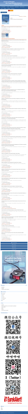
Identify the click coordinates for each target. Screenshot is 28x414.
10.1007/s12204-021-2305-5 (6, 165)
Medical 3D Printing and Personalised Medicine (16, 19)
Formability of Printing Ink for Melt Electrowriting (7, 225)
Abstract (3, 46)
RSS (2, 300)
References (2, 32)
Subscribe (8, 8)
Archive (2, 295)
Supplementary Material (7, 208)
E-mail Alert (3, 299)
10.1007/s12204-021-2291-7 (6, 45)
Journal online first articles (4, 310)
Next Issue (24, 16)
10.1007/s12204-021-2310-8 (6, 206)
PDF (7, 46)
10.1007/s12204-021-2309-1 (6, 197)
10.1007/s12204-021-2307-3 (6, 182)
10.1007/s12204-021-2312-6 (6, 222)
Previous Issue (21, 16)
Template (2, 288)
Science (2, 309)
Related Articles (6, 32)
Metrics (9, 32)
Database (5, 8)
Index (2, 8)
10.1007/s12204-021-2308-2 (6, 189)
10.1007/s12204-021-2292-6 (6, 52)
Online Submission (14, 242)
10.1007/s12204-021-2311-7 (6, 213)
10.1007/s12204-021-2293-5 (6, 61)
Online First (3, 294)
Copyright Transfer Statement (5, 289)
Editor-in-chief (14, 249)
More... (26, 285)
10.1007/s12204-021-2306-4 (6, 174)
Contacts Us (12, 8)
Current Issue (3, 293)
